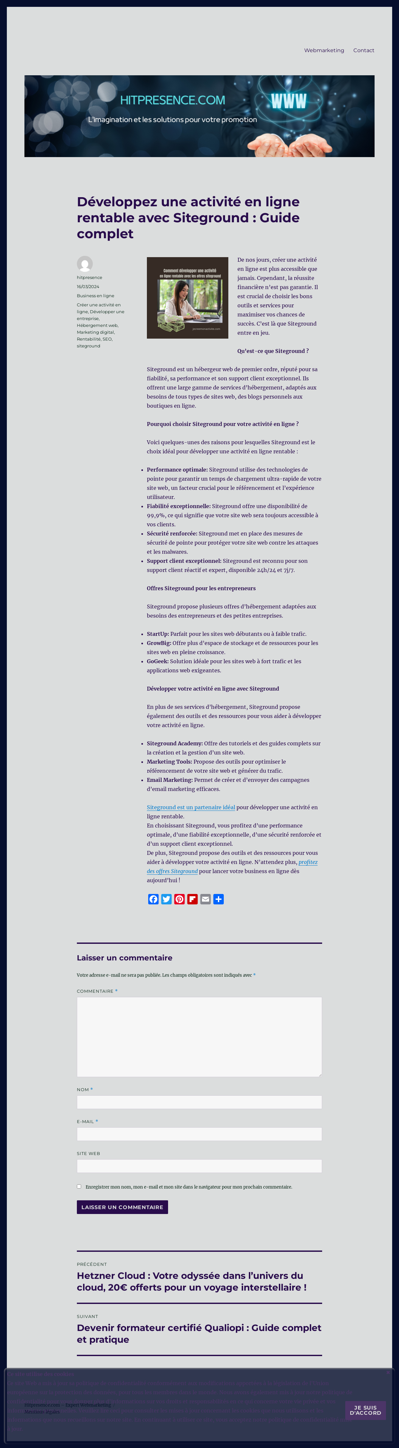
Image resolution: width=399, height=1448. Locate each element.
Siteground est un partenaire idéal (191, 807)
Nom (85, 1089)
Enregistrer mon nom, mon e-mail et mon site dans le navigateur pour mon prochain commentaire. (189, 1187)
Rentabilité (89, 339)
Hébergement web (97, 325)
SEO (107, 339)
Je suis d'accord (365, 1410)
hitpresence (89, 277)
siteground (88, 345)
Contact (364, 50)
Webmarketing (324, 50)
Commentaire (97, 991)
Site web (88, 1153)
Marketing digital (95, 332)
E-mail (87, 1121)
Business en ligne (95, 295)
